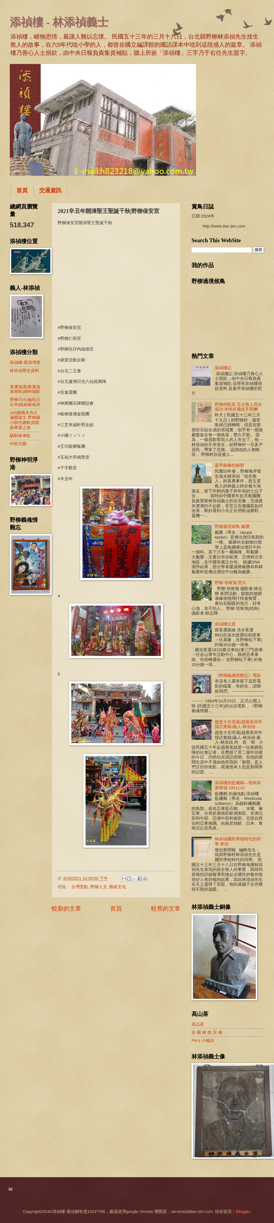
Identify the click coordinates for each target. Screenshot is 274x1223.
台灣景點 (79, 887)
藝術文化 (117, 887)
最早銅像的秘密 (229, 465)
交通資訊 (50, 190)
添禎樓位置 (225, 624)
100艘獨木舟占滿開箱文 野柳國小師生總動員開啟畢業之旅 (25, 420)
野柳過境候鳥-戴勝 (232, 526)
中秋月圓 (18, 444)
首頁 (22, 190)
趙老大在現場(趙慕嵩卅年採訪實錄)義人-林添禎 (238, 724)
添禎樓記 (223, 368)
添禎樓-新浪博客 (25, 362)
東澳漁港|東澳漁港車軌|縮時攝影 (25, 389)
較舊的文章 (165, 908)
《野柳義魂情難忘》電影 (238, 675)
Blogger (243, 1211)
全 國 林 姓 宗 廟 (207, 1032)
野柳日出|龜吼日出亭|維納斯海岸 (25, 402)
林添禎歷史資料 (24, 370)
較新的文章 (66, 908)
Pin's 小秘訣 (203, 1040)
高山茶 (198, 1024)
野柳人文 (98, 887)
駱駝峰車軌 (20, 435)
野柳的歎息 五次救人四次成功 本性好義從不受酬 (238, 407)
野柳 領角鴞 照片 (230, 582)
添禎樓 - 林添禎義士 (59, 22)
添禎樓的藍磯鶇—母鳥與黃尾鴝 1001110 (238, 785)
